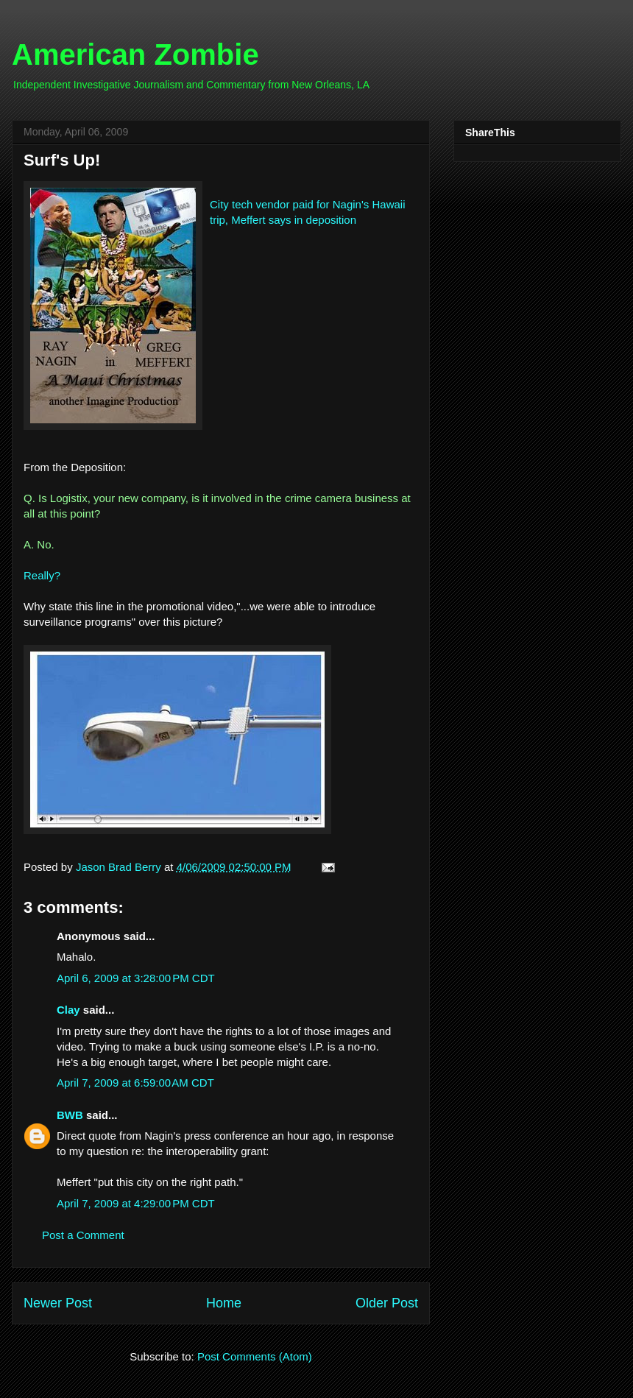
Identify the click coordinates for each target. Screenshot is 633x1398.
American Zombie (135, 54)
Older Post (387, 1303)
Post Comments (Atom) (254, 1356)
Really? (42, 575)
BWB (70, 1115)
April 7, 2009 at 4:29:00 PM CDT (136, 1203)
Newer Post (58, 1303)
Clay (68, 1009)
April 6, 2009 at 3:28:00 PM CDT (136, 978)
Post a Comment (83, 1235)
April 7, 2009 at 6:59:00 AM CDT (135, 1082)
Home (223, 1303)
